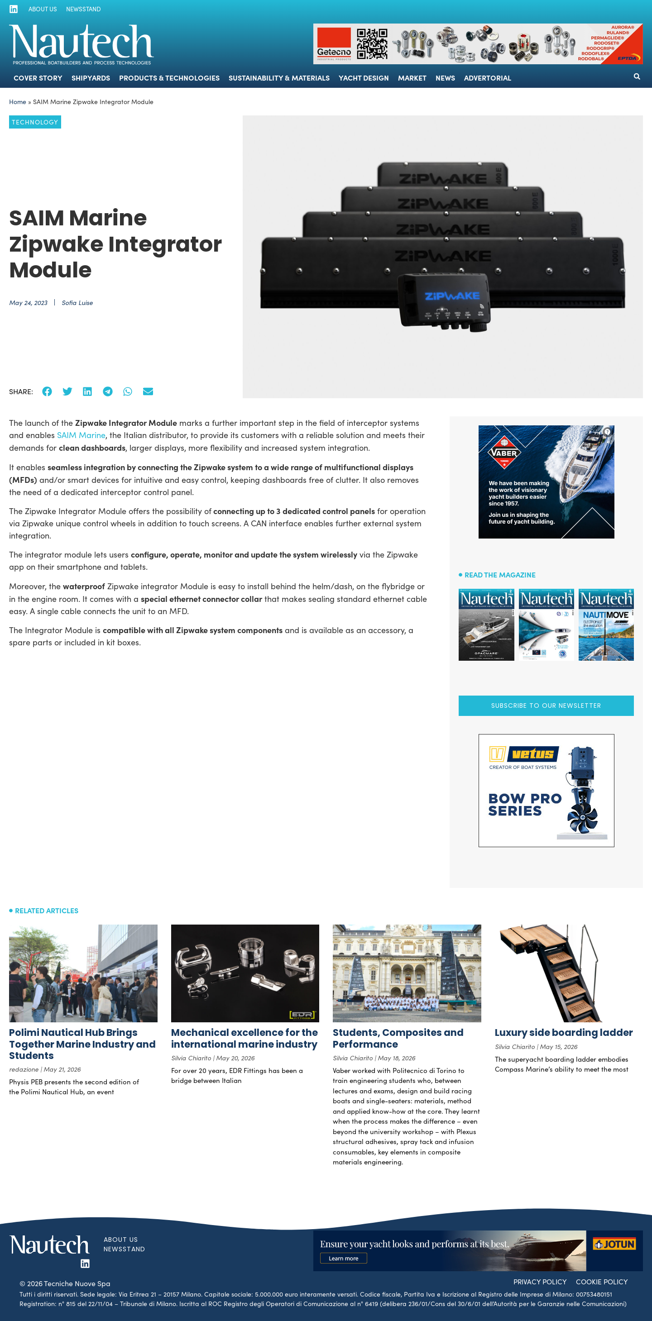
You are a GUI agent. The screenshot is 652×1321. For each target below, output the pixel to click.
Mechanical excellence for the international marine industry (244, 1038)
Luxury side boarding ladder (564, 1032)
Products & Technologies (169, 77)
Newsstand (80, 9)
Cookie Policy (600, 1281)
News (445, 77)
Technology (35, 122)
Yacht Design (364, 77)
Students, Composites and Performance (398, 1038)
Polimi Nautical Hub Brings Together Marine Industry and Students (82, 1044)
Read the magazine (500, 574)
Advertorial (487, 77)
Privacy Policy (536, 1281)
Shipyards (91, 77)
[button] (637, 76)
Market (412, 77)
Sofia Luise (77, 302)
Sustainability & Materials (279, 77)
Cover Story (38, 77)
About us (41, 9)
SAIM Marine (80, 434)
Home (17, 101)
